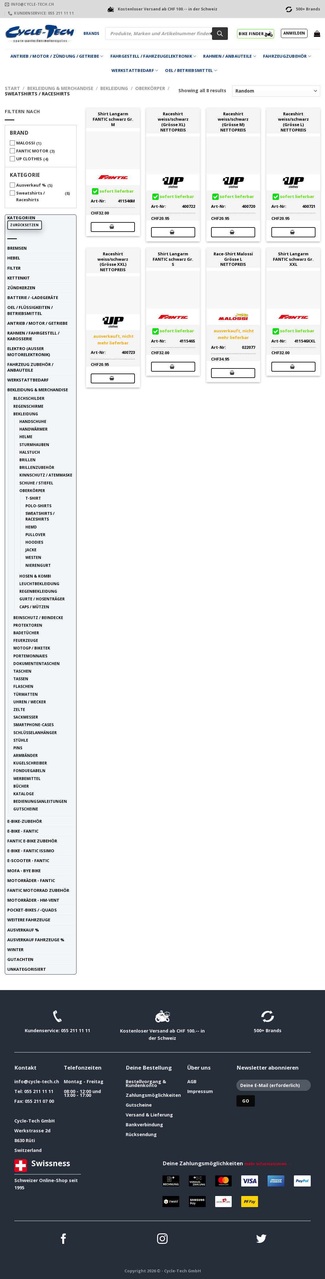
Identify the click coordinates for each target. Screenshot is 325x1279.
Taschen (22, 671)
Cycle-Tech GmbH (34, 1121)
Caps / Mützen (34, 606)
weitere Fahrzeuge (28, 920)
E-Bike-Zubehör (24, 821)
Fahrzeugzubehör (287, 56)
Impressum (200, 1091)
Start (12, 88)
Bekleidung (114, 88)
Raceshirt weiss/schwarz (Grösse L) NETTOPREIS (293, 121)
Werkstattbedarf (134, 70)
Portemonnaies (30, 655)
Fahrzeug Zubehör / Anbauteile (30, 367)
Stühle (20, 740)
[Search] (220, 33)
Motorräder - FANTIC (31, 880)
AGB (191, 1081)
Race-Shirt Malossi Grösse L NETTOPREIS (233, 259)
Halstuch (29, 452)
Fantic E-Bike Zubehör (32, 841)
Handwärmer (33, 429)
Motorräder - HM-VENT (33, 900)
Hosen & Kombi (35, 576)
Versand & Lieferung (149, 1115)
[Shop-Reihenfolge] (276, 91)
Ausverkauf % (31, 185)
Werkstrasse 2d (32, 1131)
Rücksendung (141, 1134)
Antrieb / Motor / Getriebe (37, 323)
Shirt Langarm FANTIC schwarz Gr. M (113, 119)
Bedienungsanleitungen (40, 801)
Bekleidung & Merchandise (60, 88)
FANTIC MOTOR (32, 151)
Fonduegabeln (29, 770)
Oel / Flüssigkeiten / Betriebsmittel (30, 310)
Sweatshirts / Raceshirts (30, 196)
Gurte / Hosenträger (42, 598)
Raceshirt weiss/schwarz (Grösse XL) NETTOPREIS (173, 121)
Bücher (21, 786)
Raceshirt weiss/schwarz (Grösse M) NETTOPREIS (233, 121)
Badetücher (26, 632)
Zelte (19, 709)
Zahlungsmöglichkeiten (153, 1095)
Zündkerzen (21, 288)
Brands (91, 33)
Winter (15, 949)
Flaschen (23, 686)
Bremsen (17, 248)
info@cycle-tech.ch (36, 1081)
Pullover (35, 534)
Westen (33, 557)
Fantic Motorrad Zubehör (38, 890)
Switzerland (28, 1150)
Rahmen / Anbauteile (229, 56)
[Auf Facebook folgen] (63, 1239)
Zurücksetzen (24, 225)
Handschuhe (32, 421)
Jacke (30, 549)
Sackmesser (25, 716)
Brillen (27, 459)
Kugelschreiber (30, 762)
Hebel (13, 258)
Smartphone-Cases (33, 724)
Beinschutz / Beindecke (38, 617)
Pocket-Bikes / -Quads (32, 910)
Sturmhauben (34, 444)
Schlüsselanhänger (35, 732)
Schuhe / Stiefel (36, 482)
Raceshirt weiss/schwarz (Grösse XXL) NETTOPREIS (112, 261)
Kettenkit (18, 278)
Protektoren (27, 625)
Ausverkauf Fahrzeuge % (35, 940)
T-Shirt (33, 498)
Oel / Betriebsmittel (191, 70)
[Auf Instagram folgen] (162, 1239)
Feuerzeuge (25, 640)
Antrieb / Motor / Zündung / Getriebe (56, 56)
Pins (17, 747)
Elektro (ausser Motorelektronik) (28, 351)
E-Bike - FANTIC (22, 831)
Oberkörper (150, 88)
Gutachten (20, 959)
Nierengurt (38, 565)
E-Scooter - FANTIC (28, 860)
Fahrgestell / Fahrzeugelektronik (153, 56)
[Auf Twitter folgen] (261, 1239)
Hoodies (34, 542)
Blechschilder (28, 398)
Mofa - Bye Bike (24, 870)
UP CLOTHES (29, 159)
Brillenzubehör (36, 467)
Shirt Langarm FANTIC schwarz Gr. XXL (293, 259)
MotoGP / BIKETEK (31, 647)
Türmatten (25, 694)
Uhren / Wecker (29, 701)
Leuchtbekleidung (39, 583)
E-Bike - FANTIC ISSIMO (30, 851)
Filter (14, 268)
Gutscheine (25, 808)
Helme (25, 436)
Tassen (20, 678)
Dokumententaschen (36, 663)
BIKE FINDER (256, 33)
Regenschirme (28, 406)
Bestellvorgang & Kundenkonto (146, 1083)
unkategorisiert (26, 969)
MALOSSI (25, 143)
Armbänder (25, 755)
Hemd (31, 526)
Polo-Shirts (38, 505)
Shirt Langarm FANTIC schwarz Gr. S (173, 259)
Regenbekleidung (38, 591)
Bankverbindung (144, 1125)
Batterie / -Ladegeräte (32, 297)
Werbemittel (27, 778)
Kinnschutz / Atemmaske (45, 474)
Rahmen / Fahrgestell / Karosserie (33, 336)
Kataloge (23, 793)
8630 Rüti (24, 1140)
